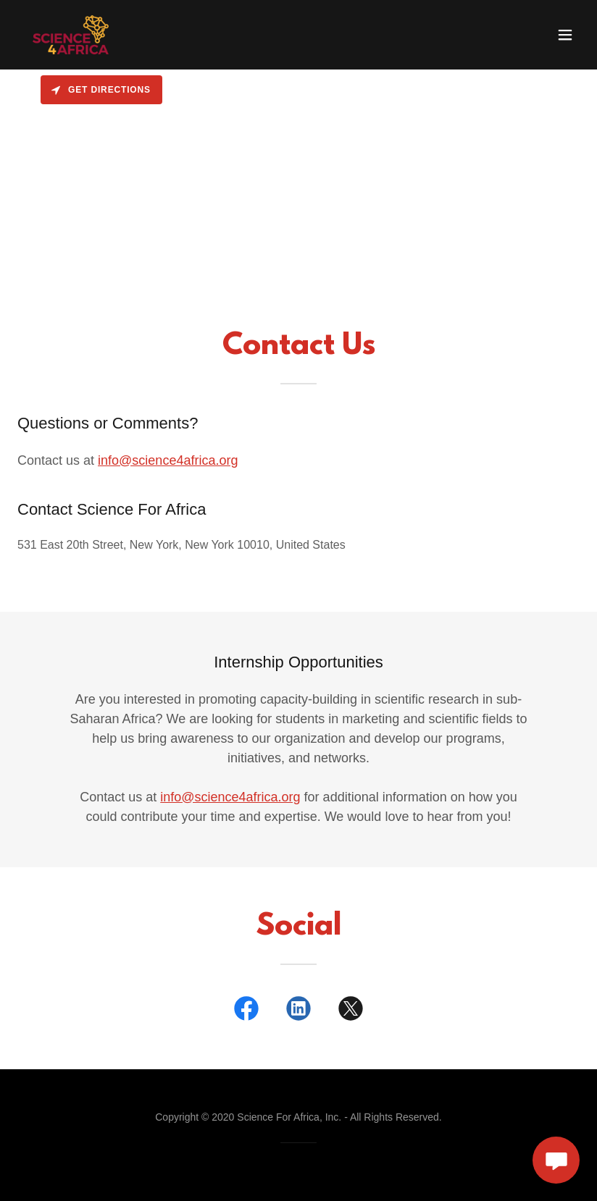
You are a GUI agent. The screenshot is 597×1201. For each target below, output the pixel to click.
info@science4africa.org (168, 460)
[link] (70, 35)
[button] (565, 34)
